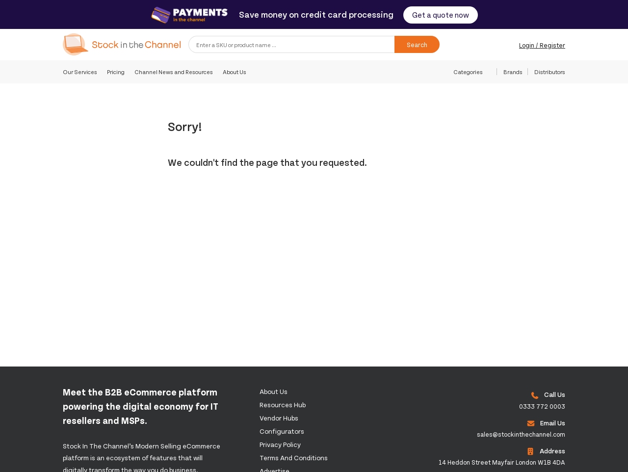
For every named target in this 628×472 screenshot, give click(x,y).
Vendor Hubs (279, 418)
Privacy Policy (280, 444)
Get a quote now (440, 14)
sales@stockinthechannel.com (521, 434)
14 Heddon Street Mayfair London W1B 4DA (502, 462)
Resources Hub (283, 404)
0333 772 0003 (542, 406)
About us (274, 391)
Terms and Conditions (294, 457)
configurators (282, 431)
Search (417, 45)
